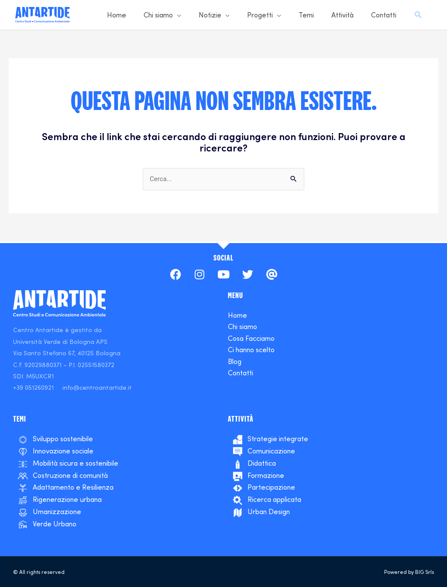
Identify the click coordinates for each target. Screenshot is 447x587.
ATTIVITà (241, 418)
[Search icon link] (418, 15)
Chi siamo (242, 326)
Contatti (240, 372)
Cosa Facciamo (251, 338)
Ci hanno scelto (251, 349)
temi (19, 418)
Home (237, 315)
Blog (234, 361)
